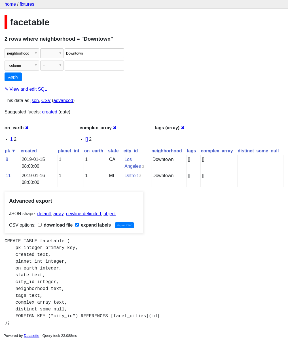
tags (191, 150)
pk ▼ (10, 150)
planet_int (68, 150)
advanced (63, 100)
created (49, 111)
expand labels (93, 225)
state (113, 150)
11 (8, 175)
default (44, 213)
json (35, 100)
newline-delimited (83, 213)
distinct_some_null (258, 150)
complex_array (217, 150)
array (58, 213)
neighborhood (166, 150)
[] (86, 139)
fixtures (27, 4)
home (10, 4)
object (109, 213)
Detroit (131, 175)
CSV (46, 100)
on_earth (93, 150)
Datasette (31, 335)
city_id (131, 150)
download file (55, 225)
